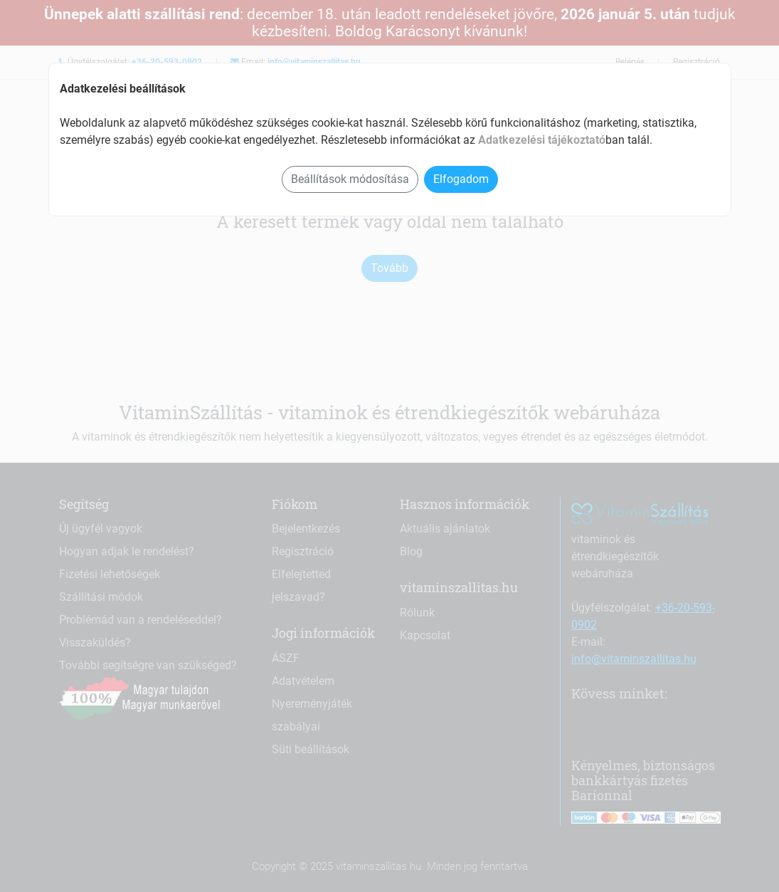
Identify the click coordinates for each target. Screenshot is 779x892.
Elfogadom (461, 179)
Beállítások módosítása (350, 179)
